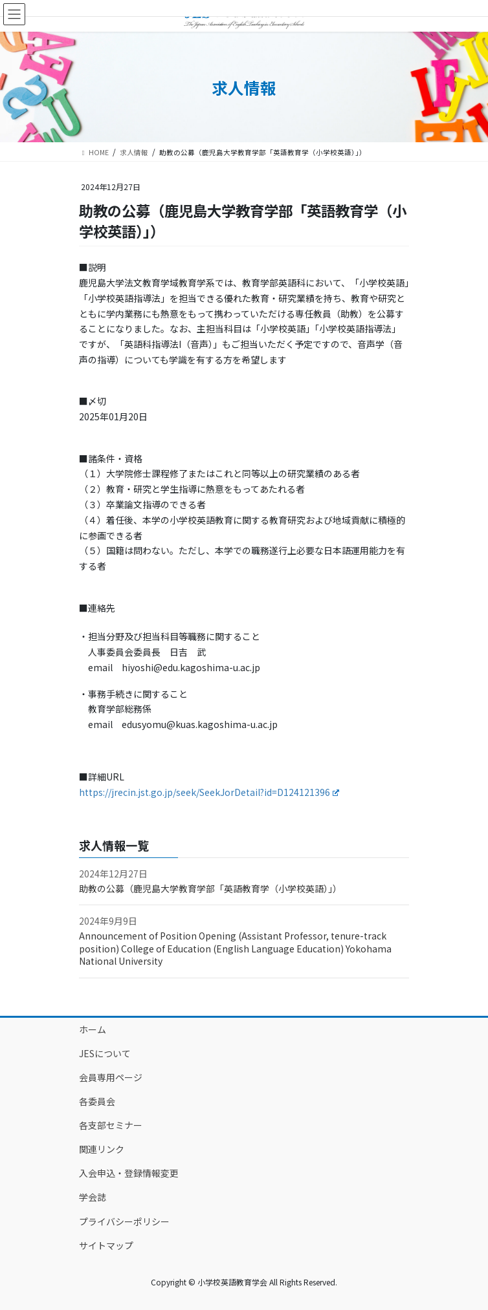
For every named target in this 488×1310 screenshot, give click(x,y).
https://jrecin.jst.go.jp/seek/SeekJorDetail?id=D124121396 (209, 792)
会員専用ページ (110, 1077)
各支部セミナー (110, 1125)
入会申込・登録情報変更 (129, 1172)
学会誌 (92, 1196)
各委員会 (97, 1101)
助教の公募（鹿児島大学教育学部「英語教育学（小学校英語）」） (210, 888)
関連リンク (101, 1149)
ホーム (92, 1029)
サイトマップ (106, 1245)
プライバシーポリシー (124, 1221)
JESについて (105, 1053)
